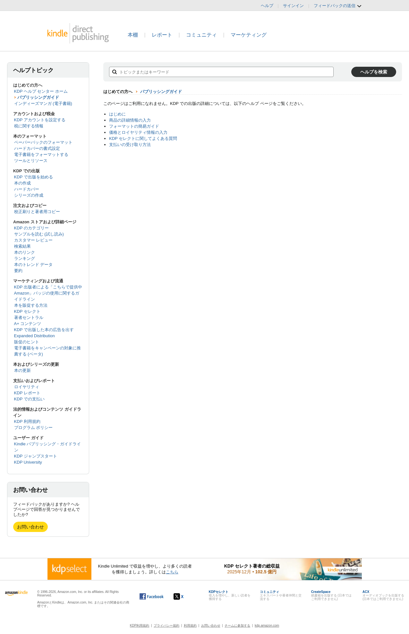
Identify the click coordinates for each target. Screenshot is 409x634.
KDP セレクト (27, 311)
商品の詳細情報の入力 (130, 120)
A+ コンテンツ (27, 323)
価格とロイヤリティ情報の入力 (138, 132)
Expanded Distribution (34, 335)
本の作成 (22, 183)
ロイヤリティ (26, 386)
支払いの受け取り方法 (130, 144)
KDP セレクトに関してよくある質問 (143, 138)
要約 (18, 270)
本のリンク (24, 252)
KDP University (28, 462)
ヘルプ (267, 5)
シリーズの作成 (28, 195)
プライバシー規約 (166, 625)
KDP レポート (27, 392)
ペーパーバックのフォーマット (43, 142)
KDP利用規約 (139, 625)
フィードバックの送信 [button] (338, 5)
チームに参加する (237, 625)
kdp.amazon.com (267, 625)
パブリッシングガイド (38, 97)
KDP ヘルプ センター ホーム (41, 91)
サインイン (293, 5)
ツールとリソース (30, 160)
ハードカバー (26, 189)
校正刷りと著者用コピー (37, 211)
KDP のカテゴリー (31, 228)
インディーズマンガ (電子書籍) (43, 103)
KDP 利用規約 (27, 421)
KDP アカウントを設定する (39, 119)
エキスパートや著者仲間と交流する (281, 595)
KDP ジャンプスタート (35, 456)
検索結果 (22, 246)
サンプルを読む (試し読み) (39, 234)
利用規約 (190, 625)
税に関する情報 (28, 126)
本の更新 (22, 370)
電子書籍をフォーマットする (41, 154)
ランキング (24, 258)
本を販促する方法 (30, 305)
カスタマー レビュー (33, 240)
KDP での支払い (29, 399)
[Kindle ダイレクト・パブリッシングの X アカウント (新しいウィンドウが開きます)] (185, 596)
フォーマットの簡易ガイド (134, 126)
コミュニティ (201, 35)
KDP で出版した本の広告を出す (44, 329)
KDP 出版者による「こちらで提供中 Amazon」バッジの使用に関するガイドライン (48, 293)
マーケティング (249, 35)
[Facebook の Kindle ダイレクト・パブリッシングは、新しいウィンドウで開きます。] (152, 596)
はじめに (117, 114)
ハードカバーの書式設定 (37, 148)
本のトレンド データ (33, 264)
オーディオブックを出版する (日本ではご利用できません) (383, 595)
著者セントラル (28, 317)
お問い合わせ (30, 526)
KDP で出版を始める (33, 177)
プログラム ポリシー (33, 427)
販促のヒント (26, 341)
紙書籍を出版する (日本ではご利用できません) (331, 595)
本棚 (133, 35)
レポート (162, 35)
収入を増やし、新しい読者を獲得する (230, 595)
